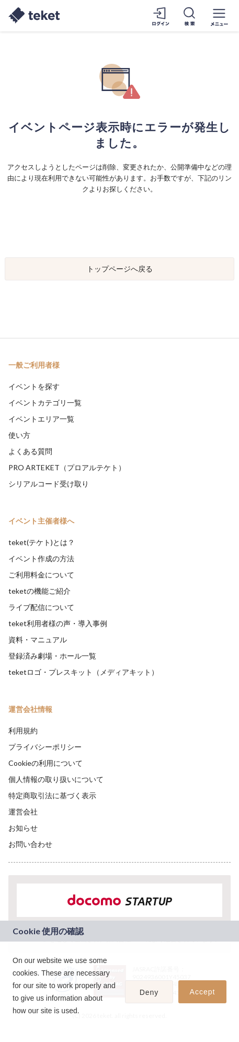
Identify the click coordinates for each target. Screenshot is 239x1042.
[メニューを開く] (219, 15)
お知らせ (23, 827)
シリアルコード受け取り (48, 483)
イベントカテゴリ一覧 (45, 402)
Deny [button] (149, 992)
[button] (14, 1024)
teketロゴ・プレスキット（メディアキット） (83, 671)
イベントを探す (34, 386)
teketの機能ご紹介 (39, 590)
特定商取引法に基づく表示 (52, 795)
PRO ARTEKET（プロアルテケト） (67, 467)
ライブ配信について (41, 607)
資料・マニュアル (37, 639)
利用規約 (23, 730)
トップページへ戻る (120, 268)
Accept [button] (202, 992)
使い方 (19, 435)
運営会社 (23, 811)
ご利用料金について (41, 574)
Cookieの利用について (45, 762)
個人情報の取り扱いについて (56, 779)
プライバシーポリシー (45, 746)
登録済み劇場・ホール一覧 (52, 655)
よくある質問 (30, 451)
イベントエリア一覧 (41, 418)
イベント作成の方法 (41, 558)
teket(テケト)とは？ (41, 542)
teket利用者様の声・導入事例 (57, 623)
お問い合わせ (30, 844)
